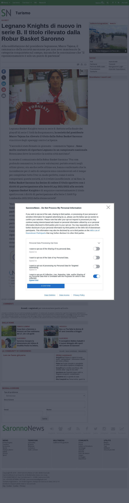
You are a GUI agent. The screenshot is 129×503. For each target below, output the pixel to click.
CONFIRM (46, 286)
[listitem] (64, 243)
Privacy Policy (79, 295)
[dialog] (64, 251)
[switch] (96, 248)
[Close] (109, 208)
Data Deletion (49, 295)
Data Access (64, 295)
